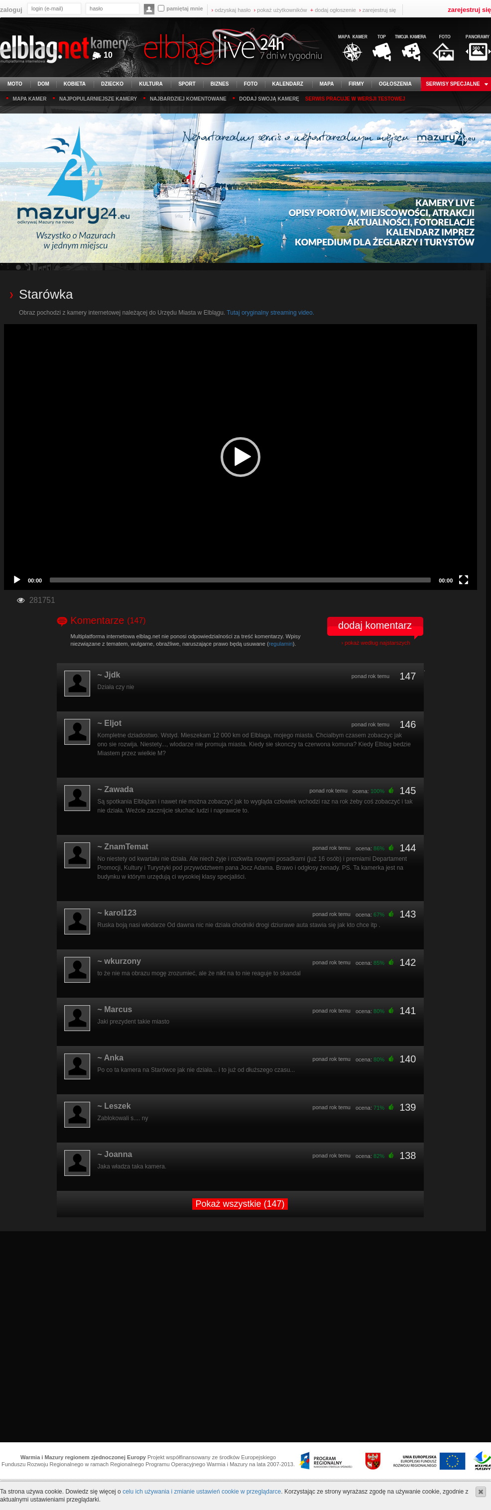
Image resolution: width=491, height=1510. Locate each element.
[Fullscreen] (464, 580)
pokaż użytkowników (280, 10)
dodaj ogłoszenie (333, 10)
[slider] (240, 580)
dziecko (112, 84)
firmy (356, 84)
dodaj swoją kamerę (266, 98)
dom (43, 84)
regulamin (281, 644)
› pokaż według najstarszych (375, 643)
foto (251, 84)
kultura (151, 84)
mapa (327, 84)
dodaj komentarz (375, 625)
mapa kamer (26, 98)
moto (14, 84)
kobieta (75, 84)
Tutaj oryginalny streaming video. (270, 312)
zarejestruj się (377, 10)
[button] (240, 457)
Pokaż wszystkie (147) (239, 1204)
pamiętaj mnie (180, 8)
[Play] (17, 580)
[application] (240, 457)
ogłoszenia (395, 84)
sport (186, 84)
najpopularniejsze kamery (94, 98)
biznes (220, 84)
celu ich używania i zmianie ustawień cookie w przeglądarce (202, 1491)
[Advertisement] (245, 1337)
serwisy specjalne (453, 84)
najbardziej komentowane (184, 98)
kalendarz (287, 84)
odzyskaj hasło (231, 10)
